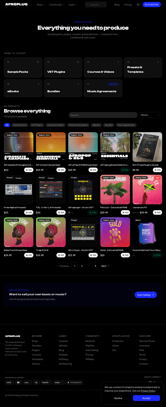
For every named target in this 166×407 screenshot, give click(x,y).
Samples (36, 345)
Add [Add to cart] (29, 170)
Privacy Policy (148, 390)
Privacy (143, 359)
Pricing (128, 4)
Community (56, 4)
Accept (146, 398)
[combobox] (150, 115)
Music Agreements (126, 125)
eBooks (96, 125)
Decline (118, 398)
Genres (36, 363)
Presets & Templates (78, 125)
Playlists (90, 345)
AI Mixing (63, 359)
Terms (142, 354)
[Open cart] (138, 4)
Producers (118, 340)
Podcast (63, 354)
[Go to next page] (105, 266)
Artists (115, 345)
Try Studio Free (151, 4)
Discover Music (147, 340)
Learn (73, 4)
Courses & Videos (55, 125)
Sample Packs (19, 125)
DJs (114, 350)
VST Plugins (37, 125)
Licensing (144, 345)
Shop (41, 4)
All (7, 125)
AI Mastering (65, 363)
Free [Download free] (125, 170)
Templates (37, 359)
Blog (116, 4)
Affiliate (90, 359)
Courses (36, 354)
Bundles (109, 125)
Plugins (36, 350)
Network (90, 340)
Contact (143, 363)
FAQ (141, 350)
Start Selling (145, 294)
